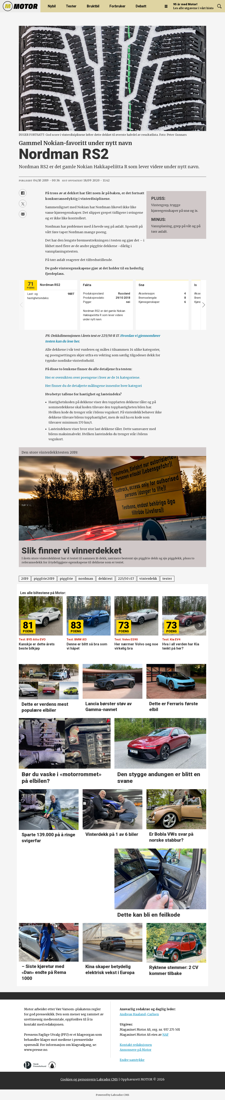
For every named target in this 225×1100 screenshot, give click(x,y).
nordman (85, 579)
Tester (71, 6)
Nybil (52, 6)
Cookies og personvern (78, 1079)
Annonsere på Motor (135, 1050)
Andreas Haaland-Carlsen (139, 1014)
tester (167, 579)
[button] (199, 625)
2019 (24, 579)
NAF (165, 1035)
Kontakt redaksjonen (136, 1045)
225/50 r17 (126, 579)
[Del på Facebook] (23, 193)
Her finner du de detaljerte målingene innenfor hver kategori (93, 386)
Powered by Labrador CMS (112, 1094)
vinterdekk (148, 579)
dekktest (105, 579)
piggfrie (66, 579)
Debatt (141, 6)
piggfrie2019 (44, 579)
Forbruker (118, 6)
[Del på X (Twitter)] (23, 203)
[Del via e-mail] (23, 214)
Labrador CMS (107, 1079)
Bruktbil (93, 6)
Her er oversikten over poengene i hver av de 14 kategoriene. (92, 377)
